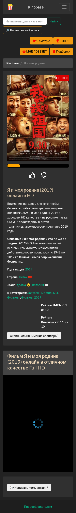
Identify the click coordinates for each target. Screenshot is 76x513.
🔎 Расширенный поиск (23, 30)
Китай (23, 277)
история (38, 285)
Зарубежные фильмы (43, 292)
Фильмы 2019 (31, 297)
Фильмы (13, 297)
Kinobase (36, 7)
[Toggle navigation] (64, 7)
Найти (53, 21)
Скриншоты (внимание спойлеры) (34, 336)
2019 (28, 269)
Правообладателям (38, 506)
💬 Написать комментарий (29, 487)
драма (22, 285)
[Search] (25, 21)
